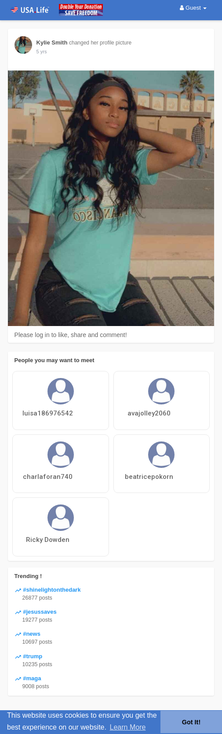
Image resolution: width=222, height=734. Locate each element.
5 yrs (41, 51)
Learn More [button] (128, 727)
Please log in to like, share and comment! (71, 334)
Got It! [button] (191, 722)
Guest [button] (193, 7)
